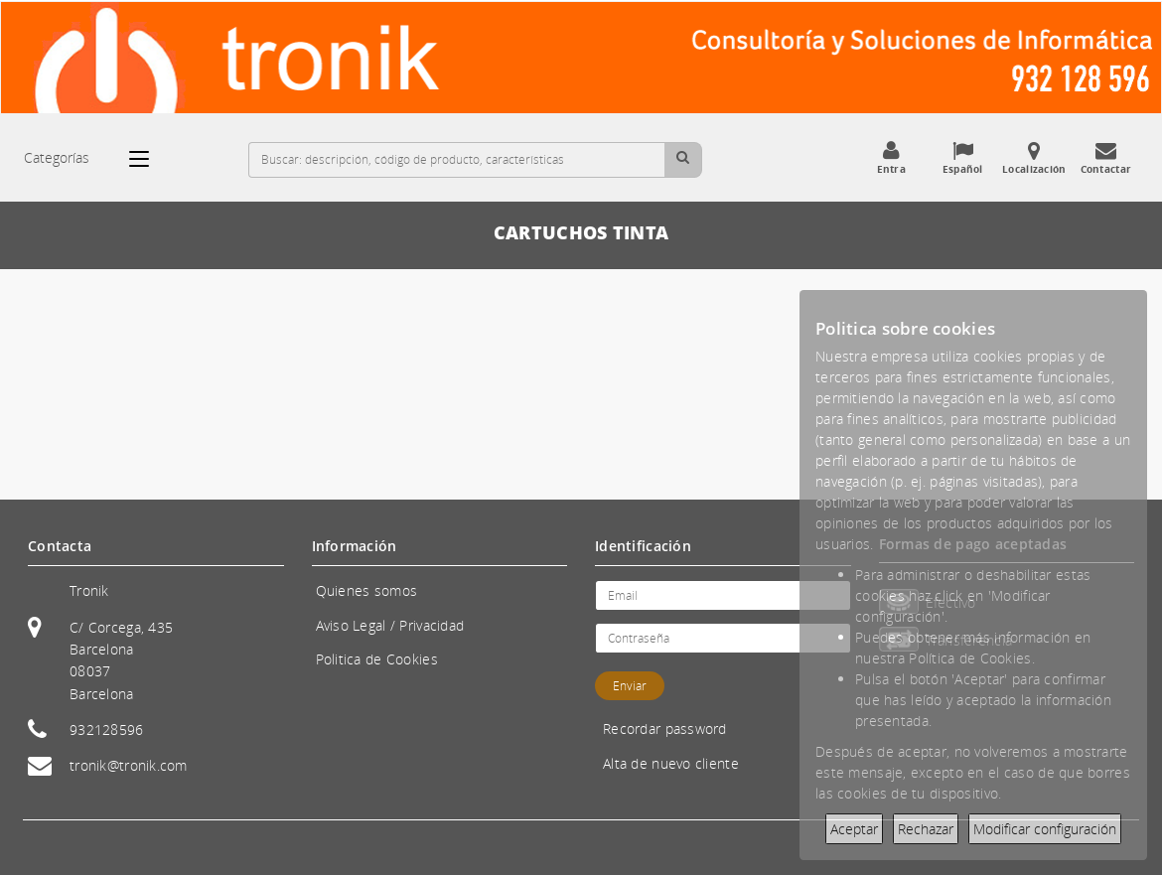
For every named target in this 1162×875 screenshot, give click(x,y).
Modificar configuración (1044, 828)
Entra (891, 158)
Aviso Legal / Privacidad (390, 625)
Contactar (1105, 158)
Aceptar (854, 828)
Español (962, 158)
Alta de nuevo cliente (671, 763)
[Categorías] (149, 159)
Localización (1034, 158)
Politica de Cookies (377, 659)
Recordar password (665, 728)
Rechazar (925, 828)
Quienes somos (367, 590)
